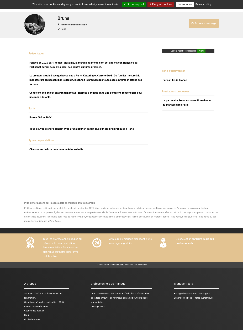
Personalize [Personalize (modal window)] (185, 4)
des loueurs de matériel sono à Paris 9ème (160, 216)
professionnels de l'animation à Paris (108, 212)
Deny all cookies (160, 4)
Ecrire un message (203, 23)
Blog (26, 315)
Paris (63, 29)
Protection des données (36, 306)
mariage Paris (98, 306)
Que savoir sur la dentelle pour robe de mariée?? (56, 216)
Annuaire (28, 293)
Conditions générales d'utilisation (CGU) (44, 302)
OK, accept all (134, 4)
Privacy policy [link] (203, 4)
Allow (201, 51)
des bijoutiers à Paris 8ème (195, 216)
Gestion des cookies (34, 310)
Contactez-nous (32, 319)
